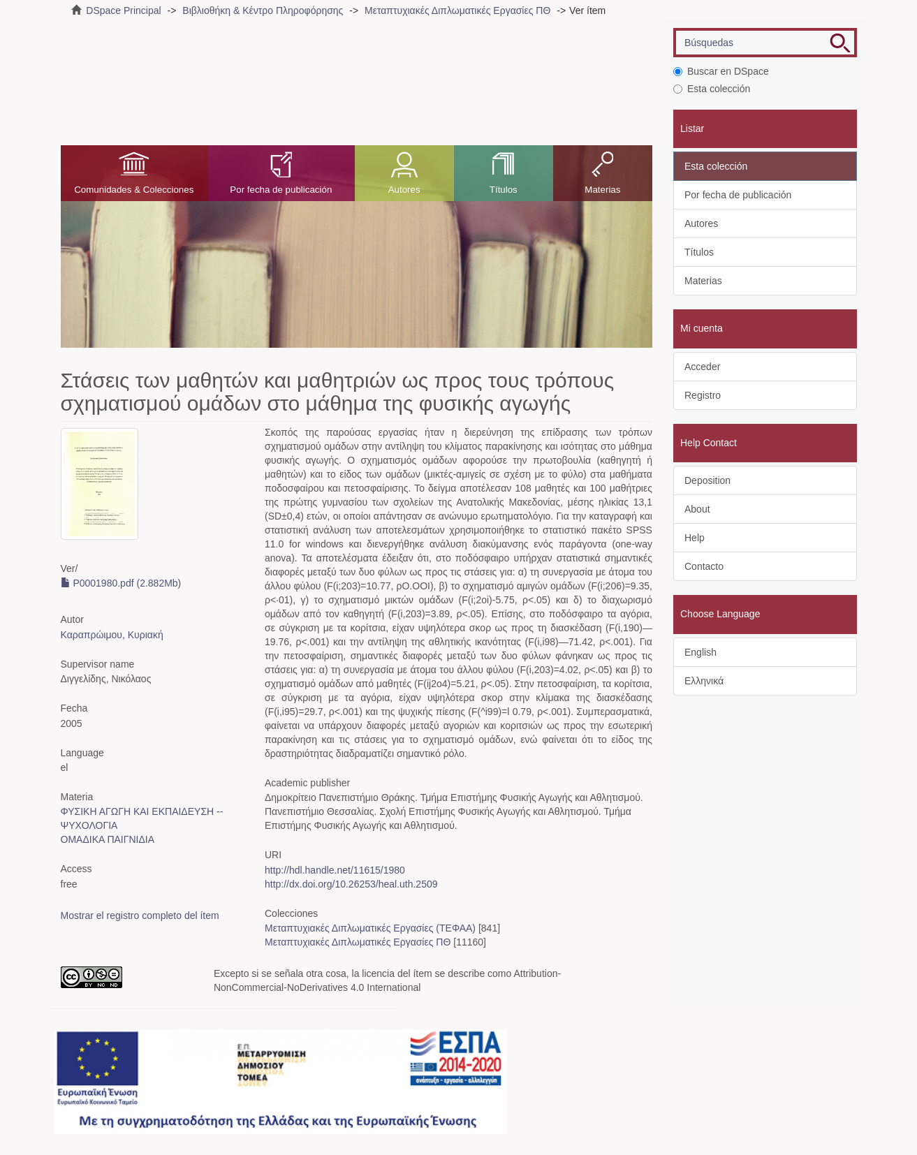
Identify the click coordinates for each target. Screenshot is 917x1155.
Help (694, 537)
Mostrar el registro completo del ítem (140, 915)
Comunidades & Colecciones (133, 189)
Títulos (504, 189)
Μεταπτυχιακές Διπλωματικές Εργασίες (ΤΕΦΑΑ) (370, 928)
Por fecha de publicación (281, 189)
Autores (404, 189)
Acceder (702, 366)
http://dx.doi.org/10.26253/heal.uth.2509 (351, 884)
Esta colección (711, 88)
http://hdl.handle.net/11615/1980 (335, 870)
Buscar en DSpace (721, 71)
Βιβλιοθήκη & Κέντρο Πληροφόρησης (262, 10)
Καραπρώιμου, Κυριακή (112, 634)
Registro (702, 395)
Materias (602, 189)
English (700, 652)
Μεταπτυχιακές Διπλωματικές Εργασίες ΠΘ (457, 10)
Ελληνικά (704, 680)
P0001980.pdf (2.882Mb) (121, 583)
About (697, 509)
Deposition (707, 480)
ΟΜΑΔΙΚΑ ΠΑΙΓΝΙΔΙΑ (108, 839)
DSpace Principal (123, 10)
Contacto (704, 566)
